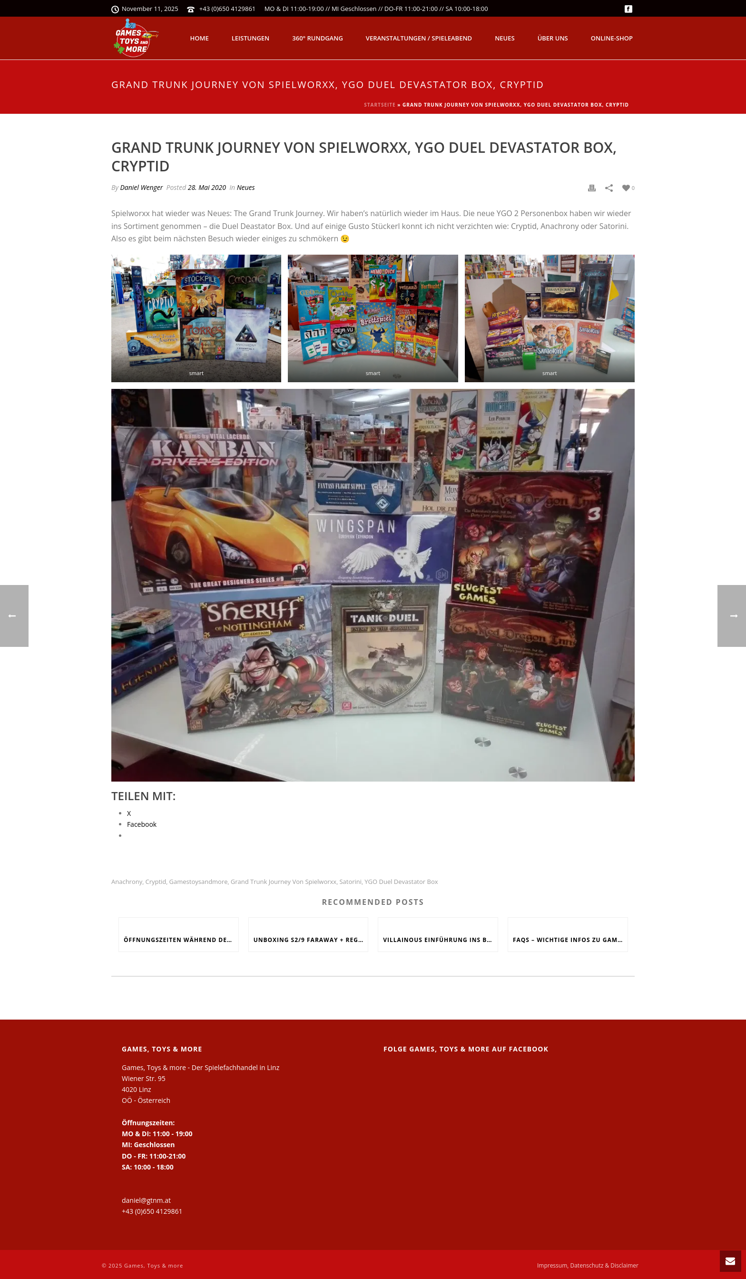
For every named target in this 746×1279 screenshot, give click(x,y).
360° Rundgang (317, 38)
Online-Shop (612, 38)
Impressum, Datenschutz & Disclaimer (587, 1265)
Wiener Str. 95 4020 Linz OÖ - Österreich (146, 1089)
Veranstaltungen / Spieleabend (419, 38)
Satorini (350, 882)
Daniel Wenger (141, 187)
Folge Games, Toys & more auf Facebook (466, 1048)
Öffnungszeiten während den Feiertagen (181, 940)
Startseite (379, 104)
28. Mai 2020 (207, 187)
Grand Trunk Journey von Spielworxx (283, 882)
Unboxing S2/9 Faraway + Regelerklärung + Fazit (311, 940)
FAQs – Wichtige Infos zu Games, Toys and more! (570, 940)
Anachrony (126, 882)
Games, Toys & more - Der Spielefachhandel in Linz (200, 1067)
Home (199, 38)
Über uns (553, 38)
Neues (505, 38)
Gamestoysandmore (198, 882)
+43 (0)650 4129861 (227, 8)
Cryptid (155, 882)
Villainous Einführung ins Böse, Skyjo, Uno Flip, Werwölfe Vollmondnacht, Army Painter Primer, (440, 940)
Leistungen (251, 38)
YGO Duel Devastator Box (401, 882)
